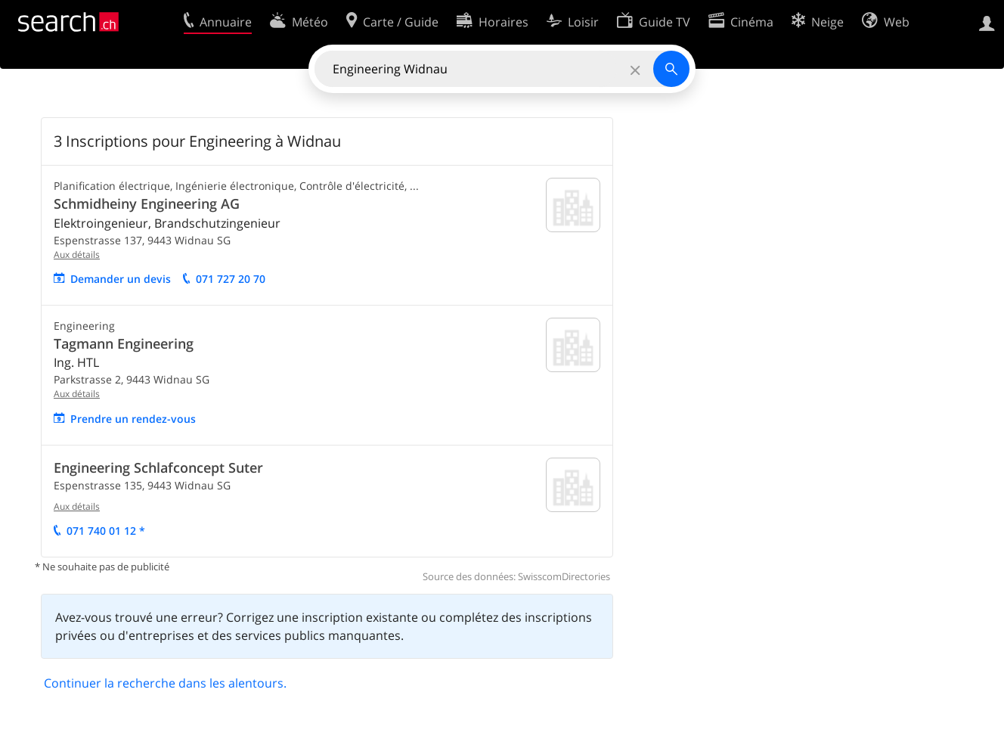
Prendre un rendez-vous (133, 418)
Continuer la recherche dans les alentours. (165, 683)
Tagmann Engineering (124, 343)
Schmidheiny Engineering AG (147, 203)
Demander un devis (120, 279)
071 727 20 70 (230, 279)
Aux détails (77, 254)
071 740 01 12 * (106, 530)
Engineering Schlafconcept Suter (158, 467)
